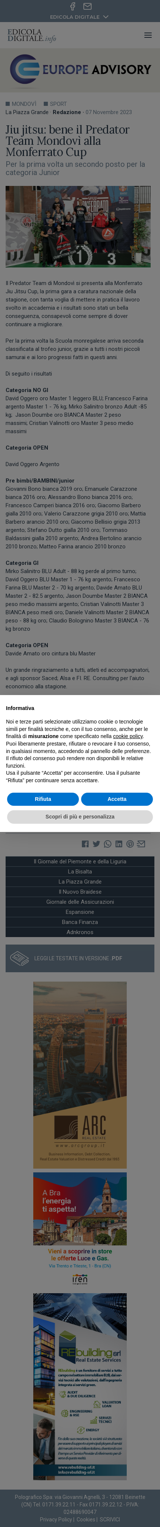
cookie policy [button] (127, 736)
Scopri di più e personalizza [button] (80, 817)
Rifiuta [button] (43, 799)
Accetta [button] (117, 799)
